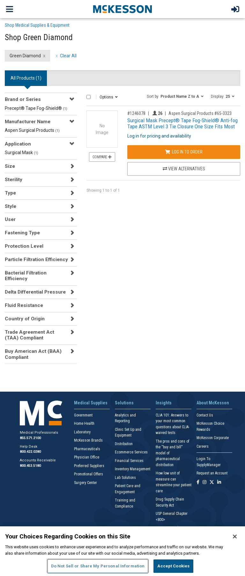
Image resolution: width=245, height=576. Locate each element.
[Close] (235, 537)
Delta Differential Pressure (35, 292)
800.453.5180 (30, 466)
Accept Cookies (173, 566)
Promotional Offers (88, 474)
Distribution (124, 444)
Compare (102, 157)
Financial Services (129, 461)
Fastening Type (22, 233)
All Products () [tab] (26, 78)
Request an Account (212, 473)
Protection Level (24, 246)
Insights (164, 402)
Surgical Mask (21, 152)
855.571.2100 (30, 438)
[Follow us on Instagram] (204, 483)
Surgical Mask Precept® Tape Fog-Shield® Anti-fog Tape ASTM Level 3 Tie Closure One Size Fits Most (182, 123)
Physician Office (86, 457)
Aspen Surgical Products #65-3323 (200, 113)
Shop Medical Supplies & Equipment (37, 25)
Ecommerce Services (131, 452)
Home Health (84, 423)
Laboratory (82, 432)
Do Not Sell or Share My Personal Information (98, 566)
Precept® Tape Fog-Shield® (36, 108)
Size (10, 166)
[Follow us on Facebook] (198, 483)
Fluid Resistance (24, 305)
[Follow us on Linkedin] (219, 483)
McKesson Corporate (213, 438)
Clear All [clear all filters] (68, 55)
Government (83, 415)
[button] (175, 96)
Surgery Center (85, 482)
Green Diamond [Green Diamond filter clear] (25, 55)
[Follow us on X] (212, 483)
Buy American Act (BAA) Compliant (33, 354)
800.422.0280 (30, 452)
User (10, 219)
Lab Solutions (125, 477)
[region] (122, 551)
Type (10, 193)
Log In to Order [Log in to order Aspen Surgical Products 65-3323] (184, 151)
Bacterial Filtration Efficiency (26, 275)
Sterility (13, 179)
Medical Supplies (91, 402)
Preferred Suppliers (89, 466)
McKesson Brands (88, 440)
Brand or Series (23, 99)
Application (18, 144)
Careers (203, 446)
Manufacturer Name (27, 121)
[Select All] (88, 97)
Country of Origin (25, 319)
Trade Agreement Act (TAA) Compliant (29, 335)
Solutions (124, 402)
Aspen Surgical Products (32, 130)
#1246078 (136, 113)
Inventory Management (132, 469)
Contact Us (205, 415)
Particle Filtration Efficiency (36, 259)
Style (10, 206)
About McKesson (213, 402)
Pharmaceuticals (87, 449)
